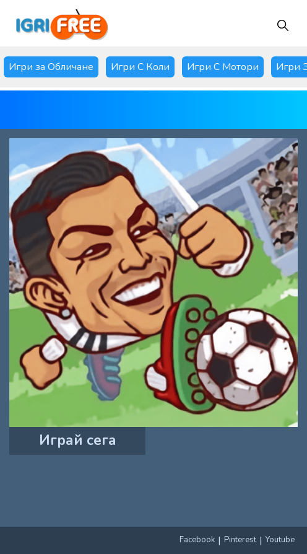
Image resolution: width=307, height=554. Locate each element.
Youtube (280, 539)
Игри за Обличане (51, 67)
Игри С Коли (140, 67)
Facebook (197, 539)
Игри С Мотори (223, 67)
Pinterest (240, 539)
